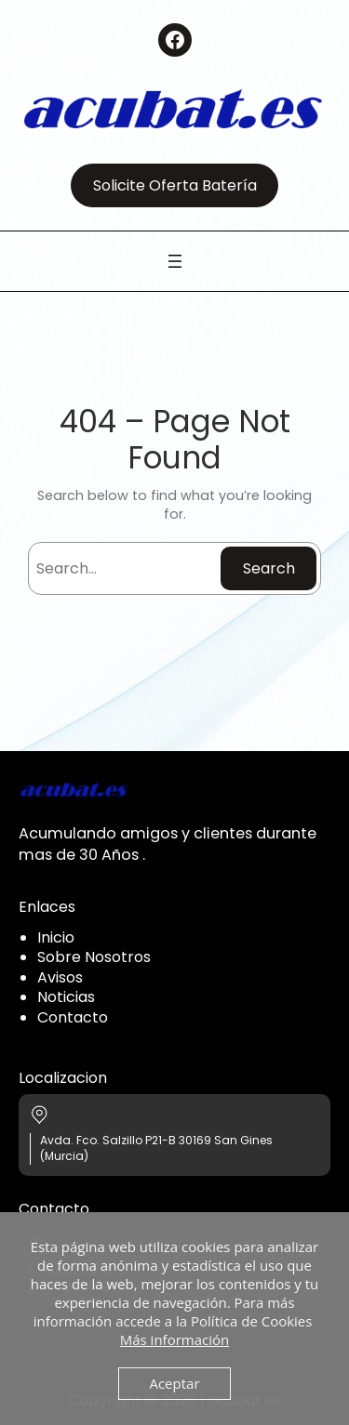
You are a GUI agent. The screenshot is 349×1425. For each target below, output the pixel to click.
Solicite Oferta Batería (175, 185)
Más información (174, 1339)
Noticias (66, 997)
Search (269, 568)
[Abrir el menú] (175, 261)
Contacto (72, 1017)
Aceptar (174, 1383)
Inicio (55, 937)
